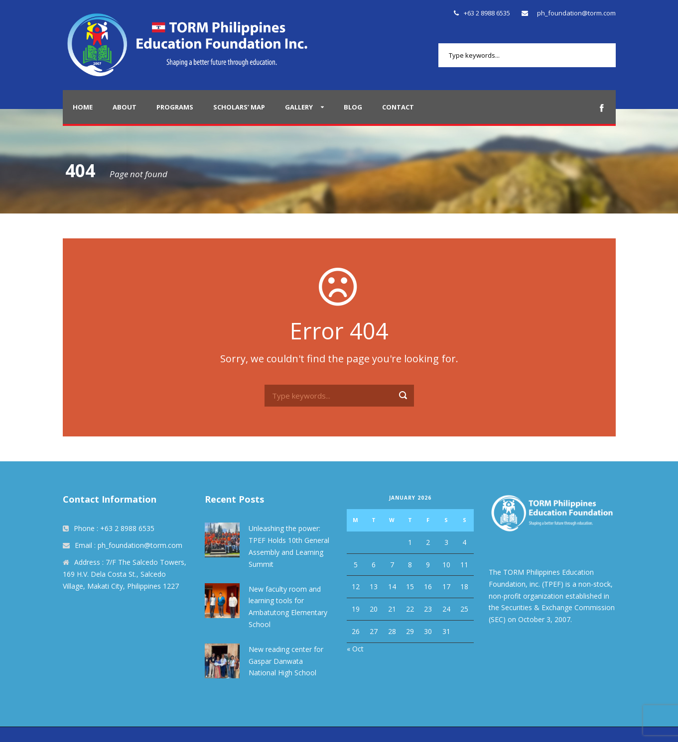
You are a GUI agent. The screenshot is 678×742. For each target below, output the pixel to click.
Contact (398, 107)
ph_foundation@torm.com (576, 12)
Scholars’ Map (239, 107)
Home (83, 107)
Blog (353, 107)
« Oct (355, 648)
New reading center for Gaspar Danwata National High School (286, 661)
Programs (174, 107)
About (124, 107)
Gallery (299, 107)
